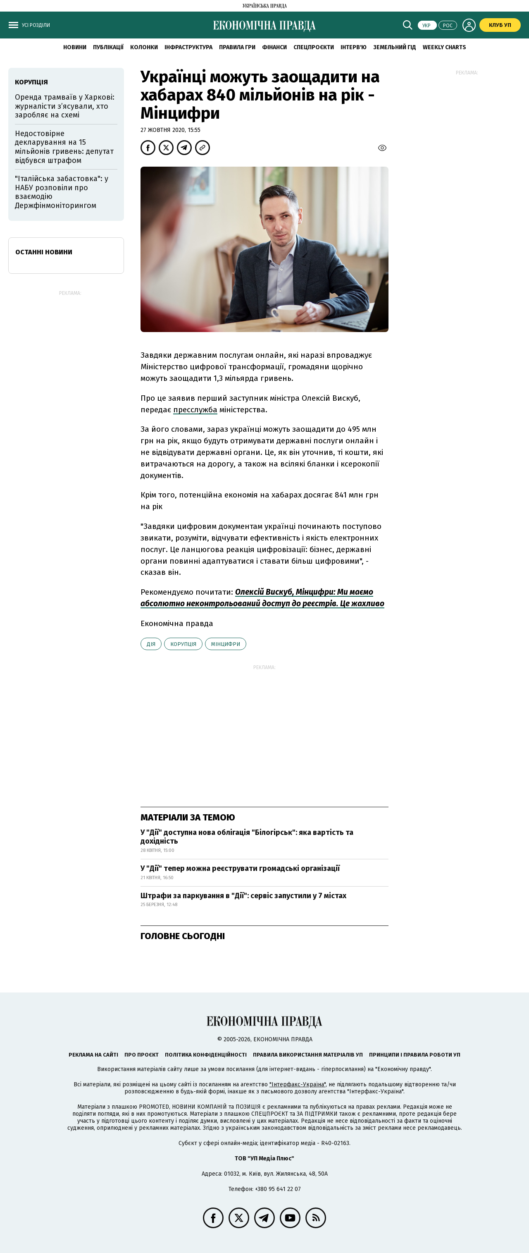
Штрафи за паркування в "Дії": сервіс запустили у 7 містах (243, 895)
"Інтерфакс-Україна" (297, 1084)
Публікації (108, 47)
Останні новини (43, 252)
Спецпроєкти (313, 47)
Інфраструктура (188, 47)
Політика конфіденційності (206, 1055)
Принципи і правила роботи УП (414, 1055)
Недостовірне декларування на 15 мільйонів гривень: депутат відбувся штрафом (64, 147)
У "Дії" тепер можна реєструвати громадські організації (240, 868)
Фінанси (274, 47)
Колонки (144, 47)
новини (74, 47)
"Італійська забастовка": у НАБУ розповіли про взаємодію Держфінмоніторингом (61, 192)
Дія (151, 644)
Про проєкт (141, 1055)
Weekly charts (444, 47)
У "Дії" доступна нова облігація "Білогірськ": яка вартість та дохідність (247, 837)
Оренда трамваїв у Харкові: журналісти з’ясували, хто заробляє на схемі (64, 106)
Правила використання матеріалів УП (308, 1055)
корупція (183, 644)
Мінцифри (225, 644)
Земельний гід (394, 47)
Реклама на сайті (93, 1055)
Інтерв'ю (354, 47)
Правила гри (237, 47)
